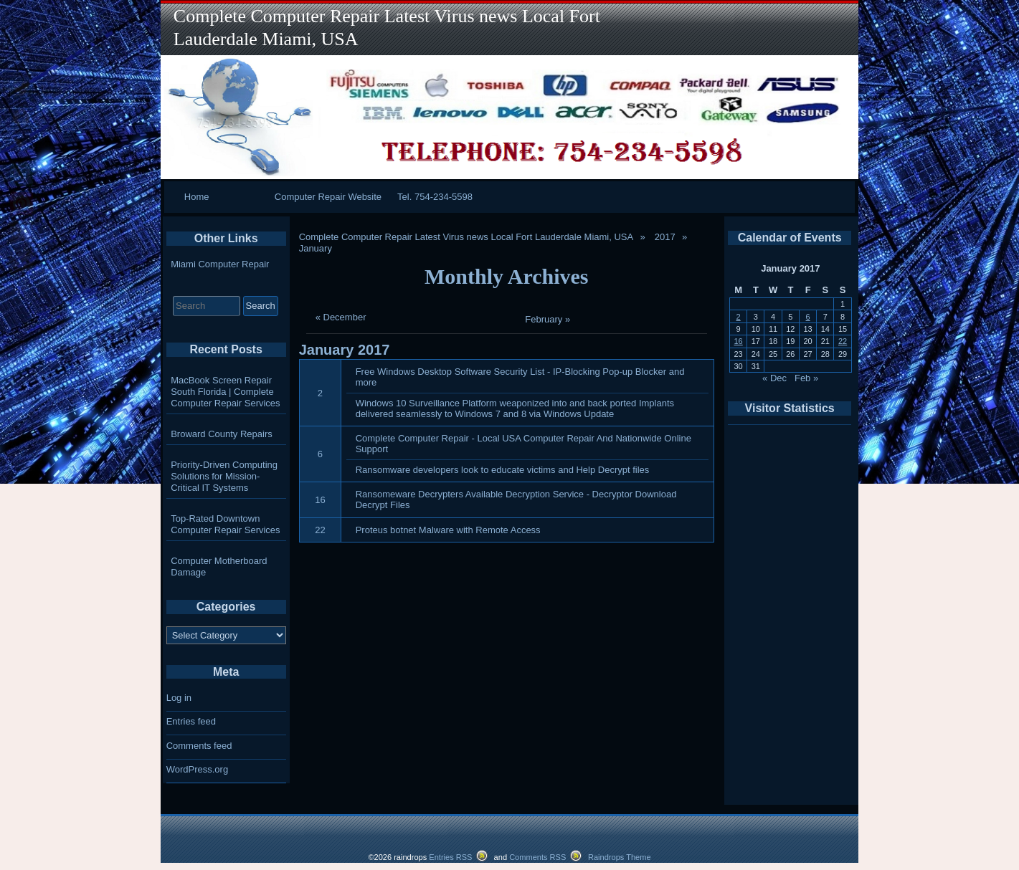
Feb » (806, 378)
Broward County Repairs (221, 434)
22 (320, 530)
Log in (178, 697)
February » (547, 319)
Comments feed (199, 745)
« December (341, 317)
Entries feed (191, 721)
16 (320, 499)
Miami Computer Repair (220, 264)
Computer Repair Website (328, 196)
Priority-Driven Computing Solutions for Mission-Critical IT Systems (224, 476)
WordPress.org (197, 769)
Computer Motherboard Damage (219, 566)
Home (196, 196)
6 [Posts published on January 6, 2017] (808, 316)
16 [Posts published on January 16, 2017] (738, 341)
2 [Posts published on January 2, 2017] (738, 316)
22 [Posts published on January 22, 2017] (842, 341)
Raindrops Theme (619, 857)
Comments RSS (537, 857)
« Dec (774, 378)
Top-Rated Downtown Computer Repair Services (225, 524)
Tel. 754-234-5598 (435, 196)
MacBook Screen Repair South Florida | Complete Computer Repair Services (225, 391)
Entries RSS (450, 857)
